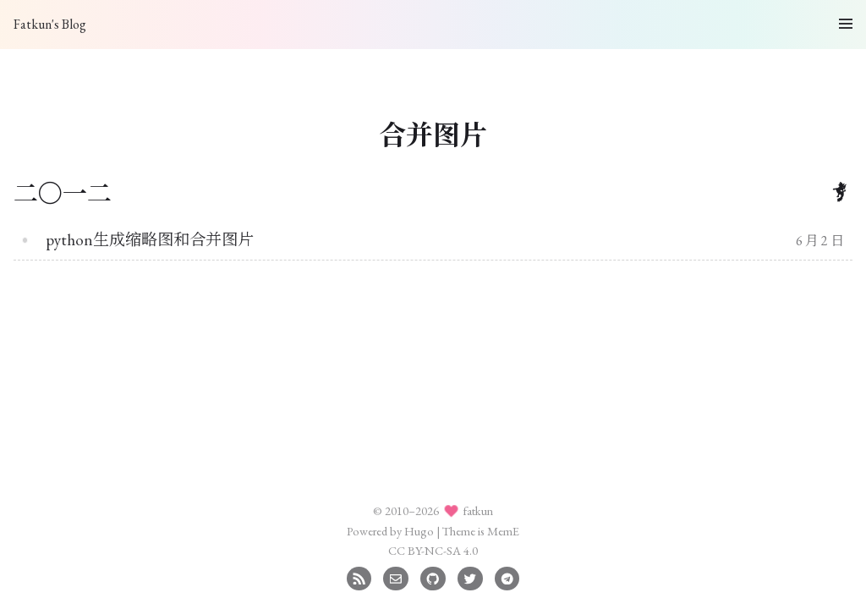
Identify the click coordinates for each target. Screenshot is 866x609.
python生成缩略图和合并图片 (150, 239)
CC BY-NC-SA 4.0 (433, 550)
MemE (503, 531)
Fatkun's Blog (50, 24)
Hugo (419, 531)
